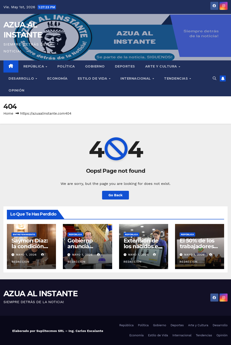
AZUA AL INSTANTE (40, 293)
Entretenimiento (24, 234)
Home (8, 113)
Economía (57, 78)
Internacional (136, 78)
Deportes (125, 66)
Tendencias (176, 78)
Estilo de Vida (93, 78)
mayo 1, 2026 (27, 254)
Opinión (16, 90)
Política (66, 66)
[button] (214, 78)
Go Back (116, 195)
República (34, 66)
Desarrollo (21, 78)
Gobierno (95, 66)
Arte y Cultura (161, 66)
